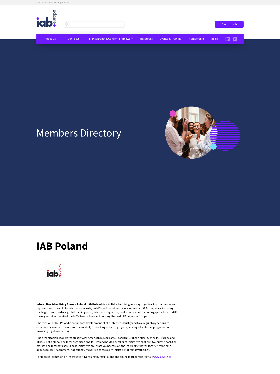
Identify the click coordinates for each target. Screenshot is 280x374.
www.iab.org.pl (162, 356)
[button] (50, 38)
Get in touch (229, 24)
